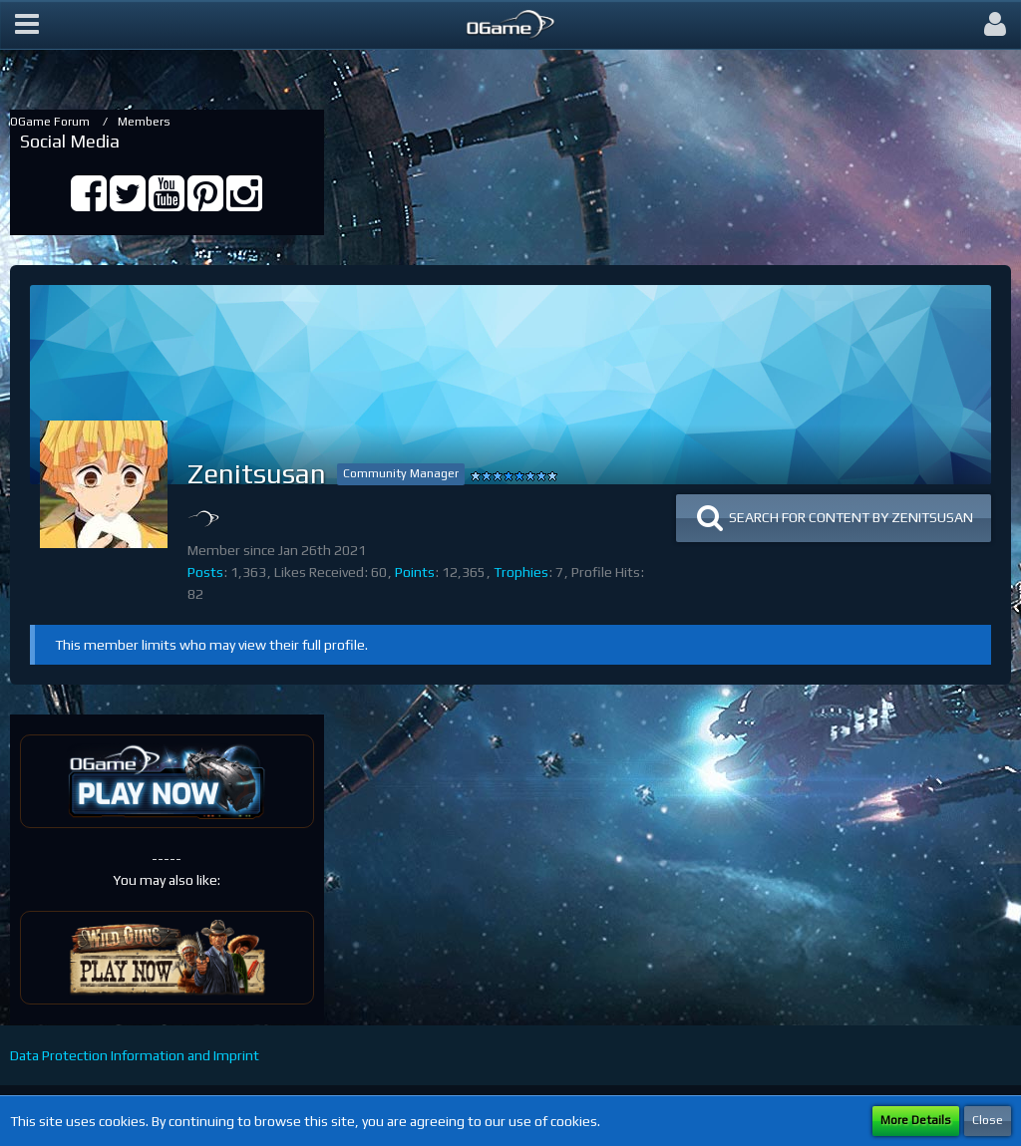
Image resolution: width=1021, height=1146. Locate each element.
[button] (27, 25)
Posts (205, 572)
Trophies (521, 572)
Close (987, 1120)
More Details (915, 1120)
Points (415, 572)
